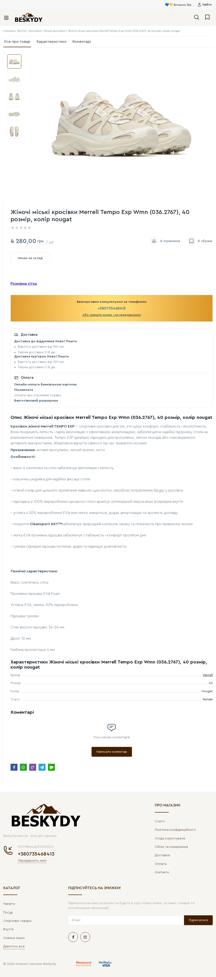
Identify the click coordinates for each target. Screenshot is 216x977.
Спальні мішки (14, 938)
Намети (9, 904)
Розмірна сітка (24, 283)
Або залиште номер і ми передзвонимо (111, 314)
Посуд (7, 912)
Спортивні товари (17, 921)
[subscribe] (126, 920)
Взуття (8, 929)
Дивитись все (14, 946)
